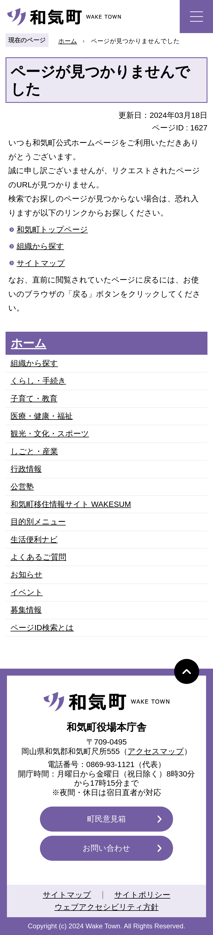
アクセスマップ (156, 751)
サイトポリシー (142, 895)
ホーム (67, 41)
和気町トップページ (52, 229)
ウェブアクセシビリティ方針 (107, 907)
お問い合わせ (106, 848)
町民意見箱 (106, 819)
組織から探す (40, 246)
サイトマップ (41, 263)
